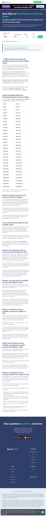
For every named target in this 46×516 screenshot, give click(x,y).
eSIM (33, 454)
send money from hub (15, 88)
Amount (25, 34)
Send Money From (33, 451)
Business (33, 457)
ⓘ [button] (10, 49)
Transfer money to (17, 34)
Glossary (12, 471)
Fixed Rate (34, 34)
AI (33, 471)
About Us (33, 459)
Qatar (15, 41)
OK (42, 512)
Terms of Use (12, 477)
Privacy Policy (33, 512)
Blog (33, 469)
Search (40, 36)
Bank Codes (12, 469)
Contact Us (33, 462)
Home (3, 41)
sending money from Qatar (21, 89)
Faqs (13, 474)
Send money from (10, 41)
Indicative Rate (34, 37)
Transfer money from (6, 34)
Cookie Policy (4, 513)
